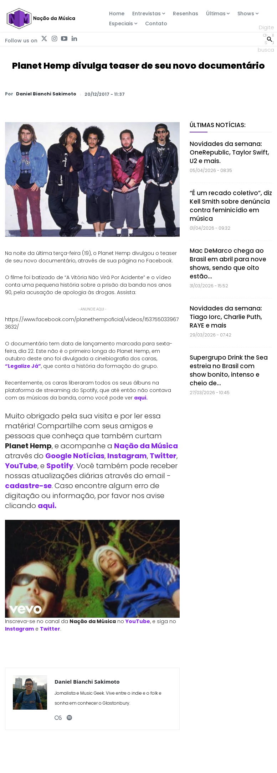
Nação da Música (146, 446)
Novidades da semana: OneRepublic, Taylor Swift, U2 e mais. (229, 152)
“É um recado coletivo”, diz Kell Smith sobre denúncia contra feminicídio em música (231, 206)
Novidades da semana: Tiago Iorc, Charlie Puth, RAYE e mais (226, 317)
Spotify (59, 466)
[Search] (269, 38)
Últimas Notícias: (218, 125)
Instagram (127, 456)
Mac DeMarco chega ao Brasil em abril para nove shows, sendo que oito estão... (228, 263)
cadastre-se (28, 486)
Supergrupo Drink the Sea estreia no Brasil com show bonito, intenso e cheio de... (229, 370)
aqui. (141, 397)
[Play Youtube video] (92, 569)
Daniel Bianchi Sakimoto (46, 94)
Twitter (163, 456)
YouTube (21, 466)
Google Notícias (74, 456)
